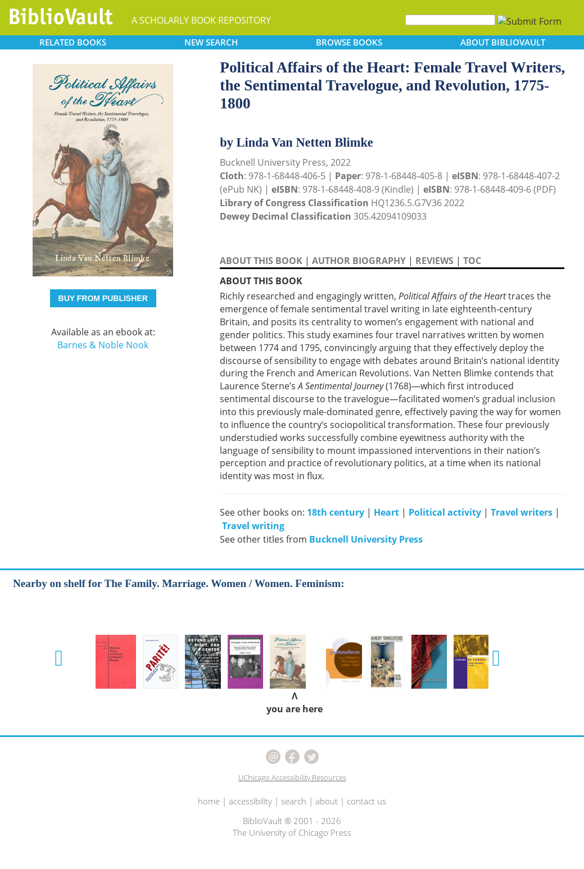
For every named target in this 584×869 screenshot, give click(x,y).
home (209, 801)
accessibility (250, 801)
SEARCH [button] (211, 42)
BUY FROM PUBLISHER (103, 298)
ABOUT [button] (502, 42)
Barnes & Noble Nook (102, 345)
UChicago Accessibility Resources (292, 777)
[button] (59, 658)
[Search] (450, 20)
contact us (366, 801)
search (293, 801)
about (326, 801)
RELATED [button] (72, 42)
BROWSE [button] (349, 42)
